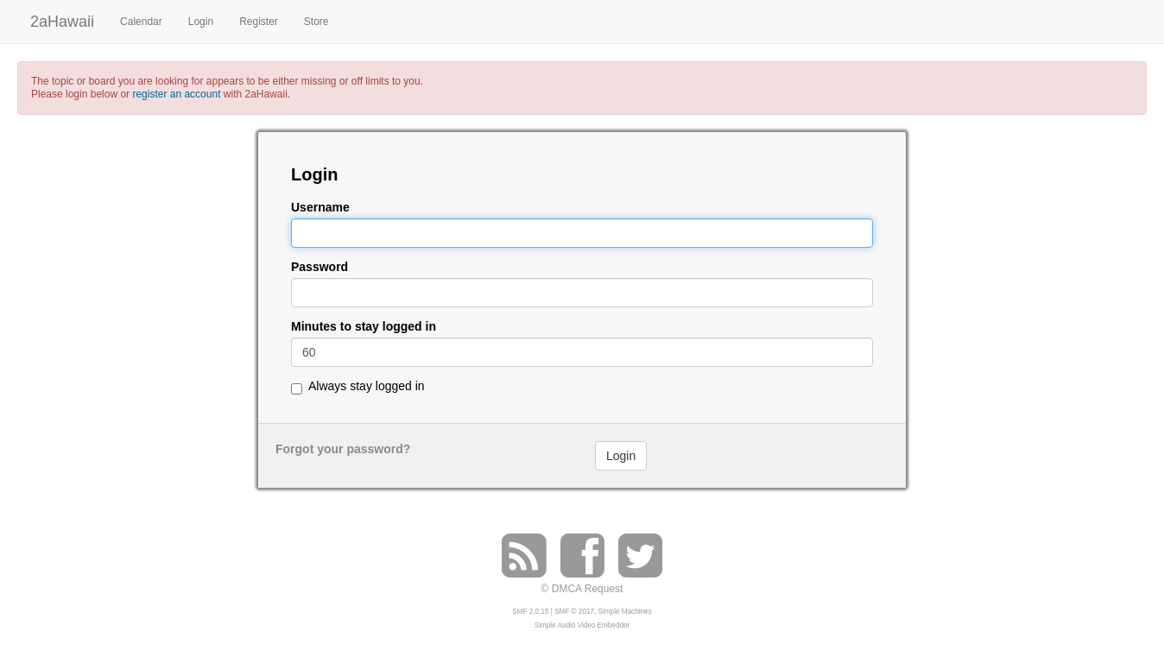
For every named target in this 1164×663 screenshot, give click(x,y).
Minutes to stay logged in (363, 326)
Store (316, 22)
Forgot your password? (342, 449)
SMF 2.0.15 (530, 612)
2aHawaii (62, 19)
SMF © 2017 (574, 612)
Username (320, 207)
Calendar (141, 22)
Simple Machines (625, 612)
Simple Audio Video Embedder (582, 625)
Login (200, 22)
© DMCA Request (582, 589)
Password (319, 267)
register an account (176, 94)
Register (258, 22)
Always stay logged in (366, 386)
